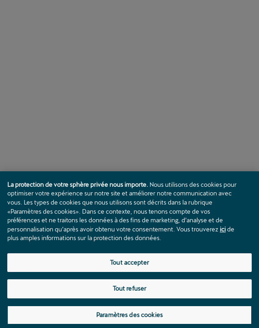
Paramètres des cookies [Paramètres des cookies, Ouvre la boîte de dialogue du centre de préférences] (129, 316)
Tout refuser (130, 290)
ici (223, 231)
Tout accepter (129, 264)
